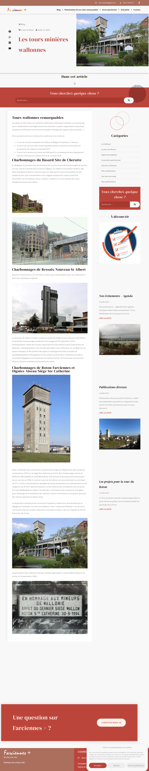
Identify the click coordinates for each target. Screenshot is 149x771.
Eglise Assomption (109, 155)
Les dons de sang (109, 176)
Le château (106, 144)
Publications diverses (113, 387)
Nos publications (109, 182)
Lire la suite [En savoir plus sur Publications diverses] (105, 413)
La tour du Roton (27, 30)
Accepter (98, 765)
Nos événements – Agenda (116, 296)
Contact (137, 10)
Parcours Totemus (109, 165)
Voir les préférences (136, 765)
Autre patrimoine (109, 10)
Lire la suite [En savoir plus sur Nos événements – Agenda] (105, 318)
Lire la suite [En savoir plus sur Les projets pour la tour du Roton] (105, 509)
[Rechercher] (129, 100)
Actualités (125, 10)
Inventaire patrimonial (111, 160)
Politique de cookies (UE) (14, 762)
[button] (10, 31)
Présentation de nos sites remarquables (81, 10)
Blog (59, 10)
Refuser (116, 765)
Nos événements (109, 171)
